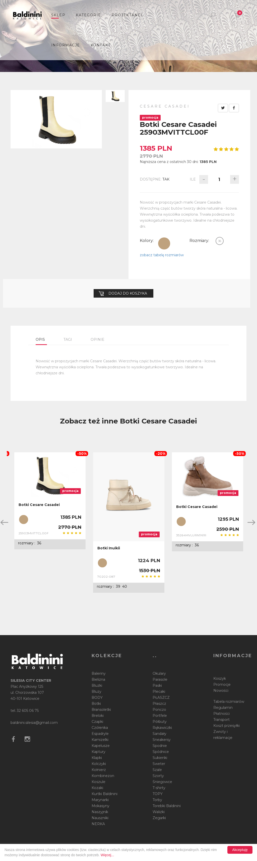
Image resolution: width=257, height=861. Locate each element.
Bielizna (98, 679)
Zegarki (159, 818)
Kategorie (88, 15)
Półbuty (160, 721)
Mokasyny (100, 806)
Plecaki (159, 691)
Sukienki (160, 757)
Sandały (159, 733)
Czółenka (100, 727)
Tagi (67, 339)
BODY (97, 697)
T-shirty (159, 788)
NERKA (98, 824)
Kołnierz (99, 769)
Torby (157, 800)
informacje (65, 45)
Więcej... (107, 855)
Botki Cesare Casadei (39, 504)
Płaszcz (159, 703)
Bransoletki (101, 709)
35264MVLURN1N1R (191, 535)
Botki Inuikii (108, 548)
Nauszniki (100, 818)
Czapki (97, 721)
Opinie (97, 339)
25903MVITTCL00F (33, 533)
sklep (58, 15)
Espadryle (100, 733)
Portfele (160, 715)
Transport (221, 719)
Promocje (222, 684)
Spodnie (160, 745)
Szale (157, 769)
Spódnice (161, 751)
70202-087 (106, 576)
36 (219, 241)
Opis (40, 339)
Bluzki (97, 685)
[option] (50, 500)
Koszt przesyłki (226, 725)
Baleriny (99, 673)
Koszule (98, 782)
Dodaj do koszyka (123, 293)
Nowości (220, 690)
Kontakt (101, 45)
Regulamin (223, 707)
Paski (157, 685)
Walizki (159, 812)
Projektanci (127, 15)
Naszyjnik (100, 812)
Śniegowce (162, 782)
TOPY (158, 794)
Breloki (98, 715)
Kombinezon (103, 775)
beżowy (164, 243)
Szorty (158, 775)
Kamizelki (100, 739)
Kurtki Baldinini (104, 794)
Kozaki (97, 788)
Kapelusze (101, 745)
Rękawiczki (162, 727)
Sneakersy (162, 739)
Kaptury (98, 751)
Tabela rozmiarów (228, 701)
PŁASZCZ (161, 697)
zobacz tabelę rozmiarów (162, 255)
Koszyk (219, 678)
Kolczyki (99, 763)
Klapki (97, 757)
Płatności (221, 713)
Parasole (160, 679)
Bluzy (96, 691)
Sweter (159, 763)
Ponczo (159, 709)
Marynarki (100, 800)
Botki (96, 703)
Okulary (159, 673)
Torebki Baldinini (167, 806)
